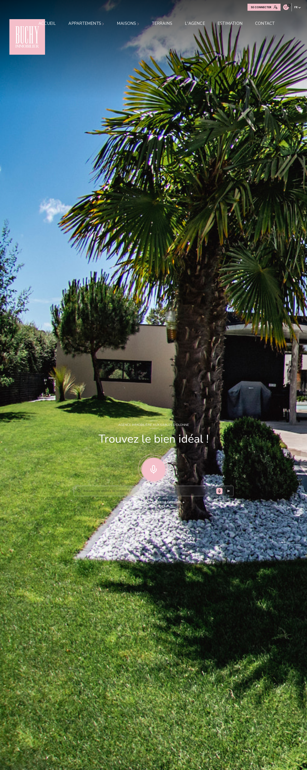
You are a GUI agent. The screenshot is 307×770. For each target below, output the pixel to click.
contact (265, 23)
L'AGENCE (195, 23)
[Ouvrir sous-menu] (104, 24)
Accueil (47, 23)
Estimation (230, 23)
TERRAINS (162, 23)
